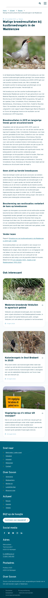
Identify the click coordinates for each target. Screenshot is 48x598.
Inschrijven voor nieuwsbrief (15, 520)
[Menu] (45, 3)
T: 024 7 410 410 (8, 556)
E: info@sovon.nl (8, 554)
